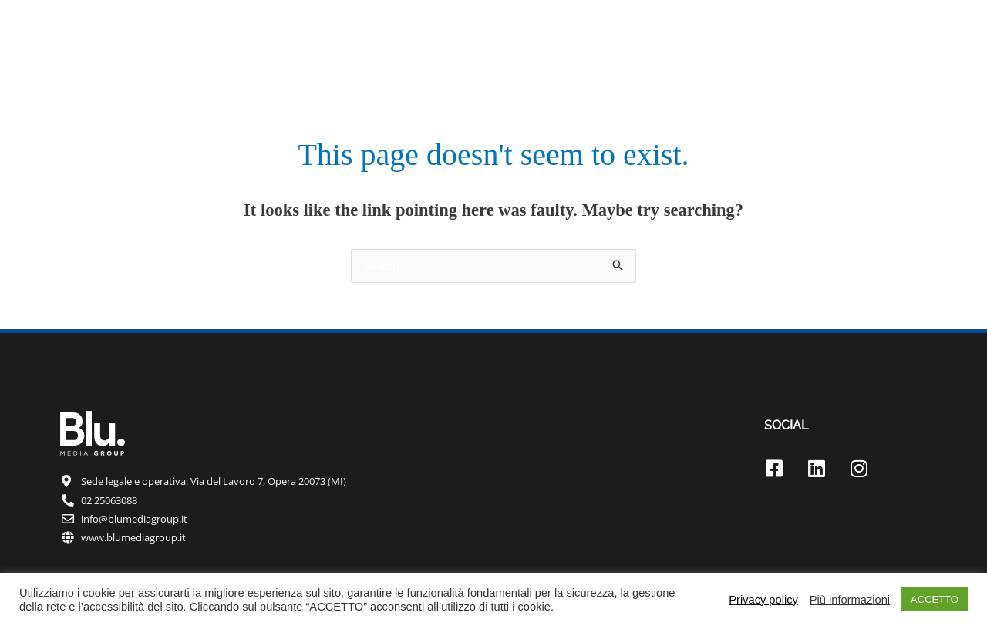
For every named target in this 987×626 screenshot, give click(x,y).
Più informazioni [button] (850, 600)
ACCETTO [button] (934, 599)
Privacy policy (763, 600)
